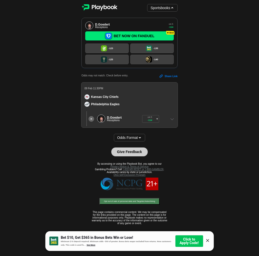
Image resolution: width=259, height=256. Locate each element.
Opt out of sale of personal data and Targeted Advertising (129, 201)
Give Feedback (129, 152)
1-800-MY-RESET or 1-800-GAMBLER (142, 169)
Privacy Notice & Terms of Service (129, 166)
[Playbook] (99, 8)
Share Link (168, 76)
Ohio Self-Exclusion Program (129, 175)
